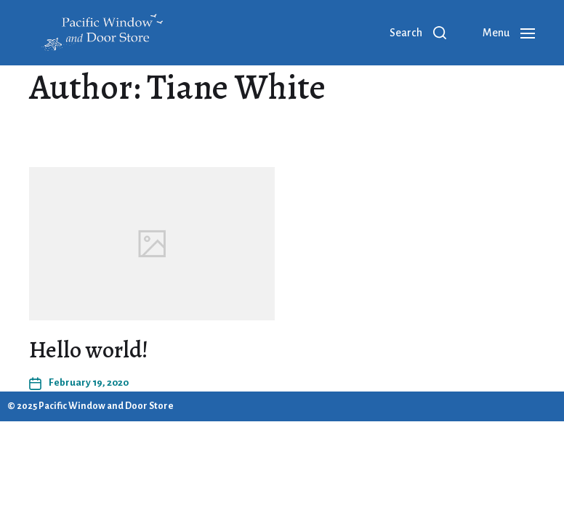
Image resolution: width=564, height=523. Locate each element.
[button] (417, 32)
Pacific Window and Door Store (106, 406)
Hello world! (88, 349)
